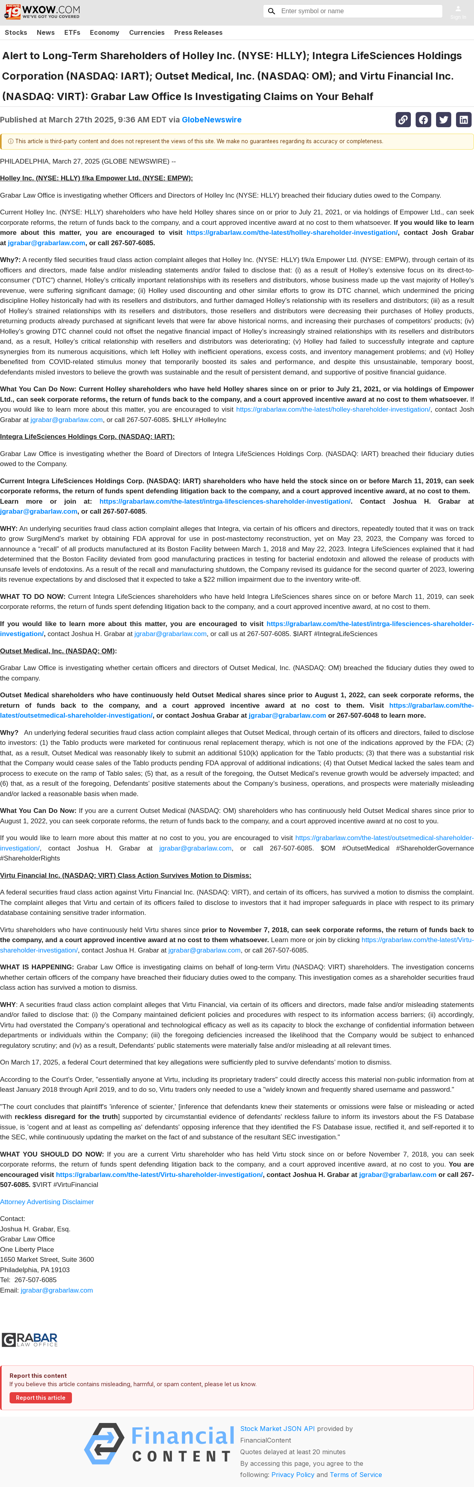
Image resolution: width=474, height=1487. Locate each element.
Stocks (16, 32)
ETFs (72, 32)
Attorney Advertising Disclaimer (47, 1202)
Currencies (147, 32)
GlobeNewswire (212, 119)
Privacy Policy (293, 1475)
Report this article (41, 1398)
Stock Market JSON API (277, 1429)
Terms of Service (356, 1475)
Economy (104, 32)
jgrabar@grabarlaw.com (67, 420)
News (46, 32)
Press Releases (198, 32)
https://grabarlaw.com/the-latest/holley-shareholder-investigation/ (333, 409)
